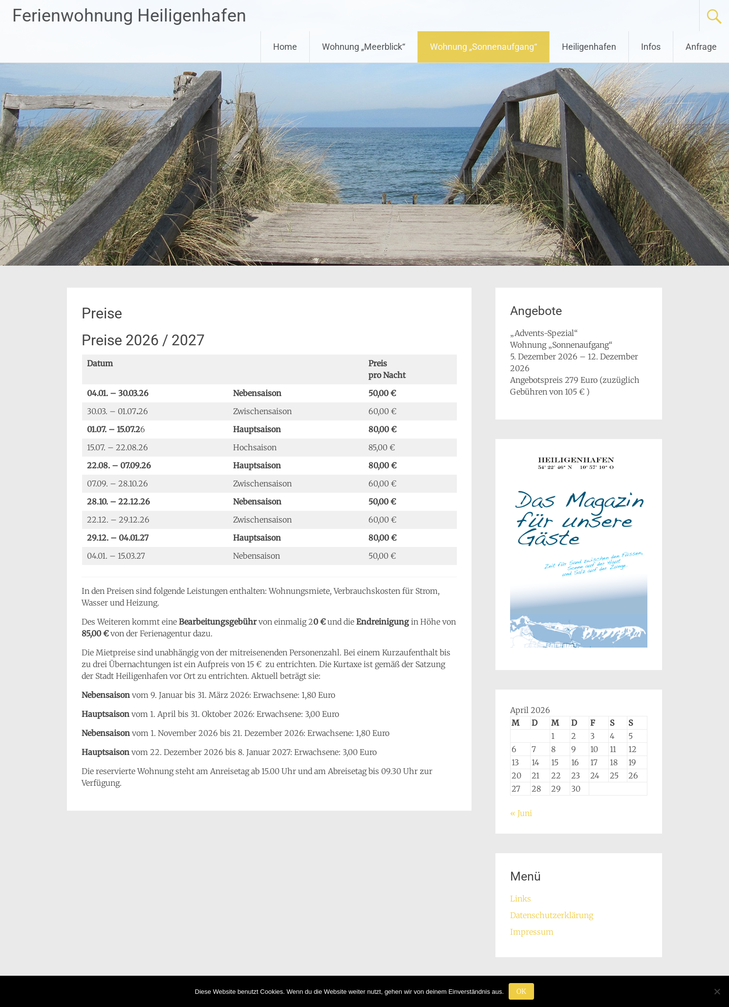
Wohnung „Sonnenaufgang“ (483, 47)
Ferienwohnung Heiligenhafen (129, 15)
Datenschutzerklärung (551, 915)
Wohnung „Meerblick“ (363, 47)
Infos (651, 47)
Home (285, 47)
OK (521, 991)
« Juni (521, 813)
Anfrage (701, 47)
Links (520, 898)
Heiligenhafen (589, 47)
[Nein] (717, 991)
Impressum (532, 932)
